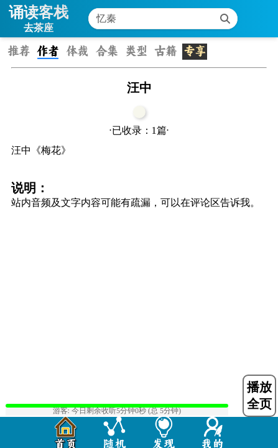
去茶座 (38, 27)
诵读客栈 (38, 12)
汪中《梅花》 (41, 150)
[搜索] (225, 18)
